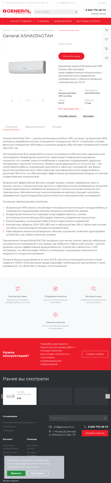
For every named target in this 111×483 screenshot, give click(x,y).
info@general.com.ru (67, 3)
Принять (16, 473)
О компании (10, 416)
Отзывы (57, 126)
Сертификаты (10, 426)
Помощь (32, 439)
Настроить (38, 473)
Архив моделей (10, 480)
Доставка (88, 116)
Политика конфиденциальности (19, 422)
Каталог (8, 439)
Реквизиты (8, 430)
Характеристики (35, 126)
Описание (11, 126)
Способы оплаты (67, 116)
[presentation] (3, 396)
